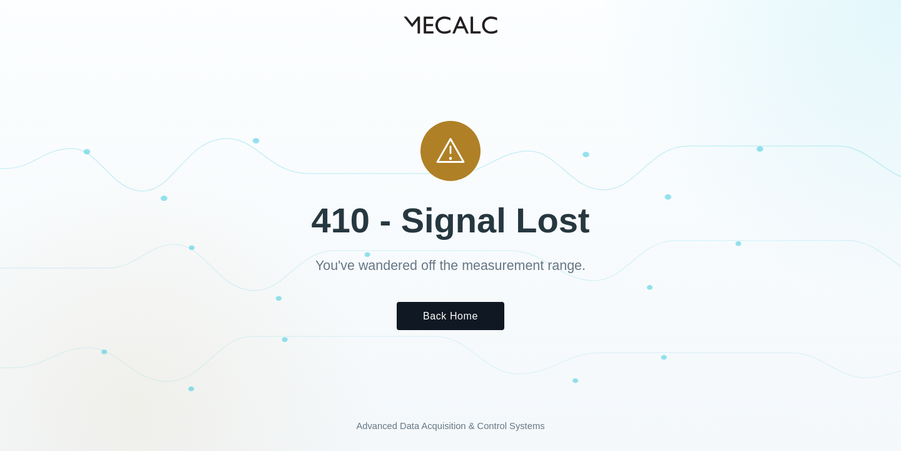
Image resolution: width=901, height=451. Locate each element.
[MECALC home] (450, 25)
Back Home (450, 316)
